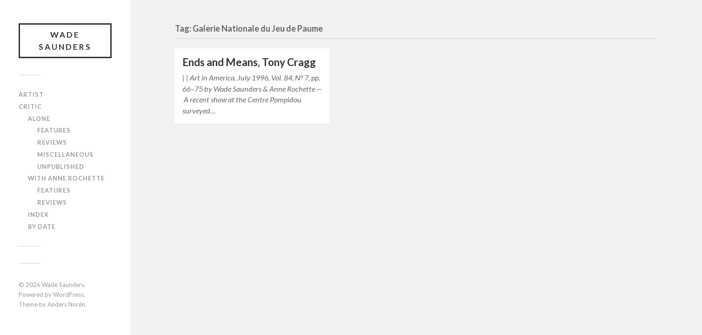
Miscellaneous (65, 154)
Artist (31, 94)
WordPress (68, 294)
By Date (41, 226)
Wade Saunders (65, 41)
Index (38, 214)
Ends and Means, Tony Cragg (249, 62)
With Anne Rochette (66, 178)
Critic (30, 106)
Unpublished (60, 166)
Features (54, 130)
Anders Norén (66, 304)
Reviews (52, 142)
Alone (39, 118)
